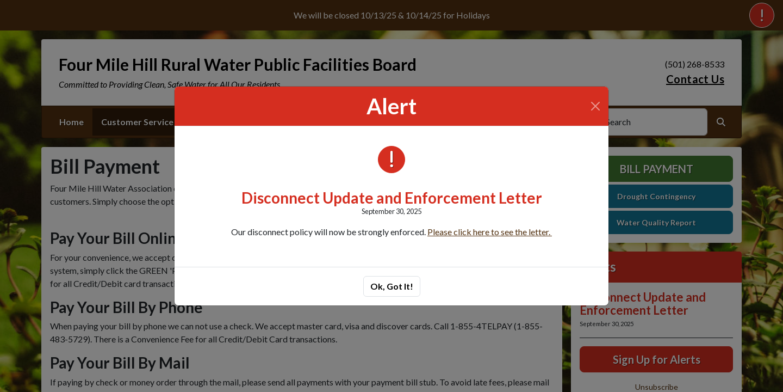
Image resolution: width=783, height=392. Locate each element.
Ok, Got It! (391, 286)
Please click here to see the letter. (489, 231)
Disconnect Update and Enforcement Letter (391, 197)
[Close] (595, 106)
